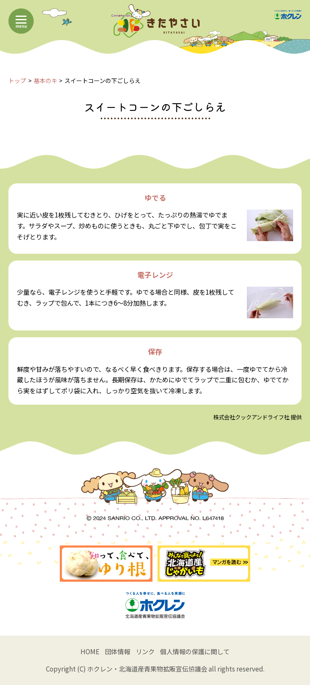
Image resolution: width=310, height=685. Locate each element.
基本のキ (45, 80)
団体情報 (117, 651)
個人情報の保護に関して (195, 651)
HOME (89, 651)
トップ (17, 80)
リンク (145, 651)
